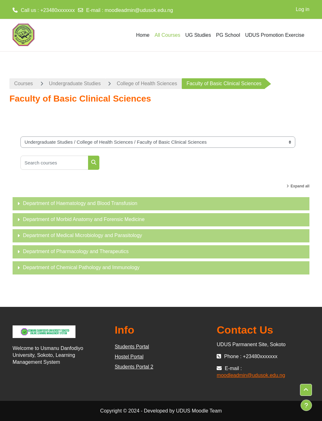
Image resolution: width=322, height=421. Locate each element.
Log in (302, 9)
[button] (306, 390)
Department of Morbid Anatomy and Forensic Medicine (84, 219)
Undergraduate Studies (75, 83)
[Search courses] (54, 163)
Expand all (300, 186)
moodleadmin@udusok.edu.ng (139, 10)
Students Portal (132, 346)
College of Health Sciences (147, 83)
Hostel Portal (129, 356)
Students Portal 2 (134, 366)
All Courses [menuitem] (167, 35)
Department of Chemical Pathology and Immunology (81, 267)
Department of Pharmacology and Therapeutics (76, 251)
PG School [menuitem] (228, 35)
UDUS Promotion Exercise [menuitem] (275, 35)
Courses (23, 83)
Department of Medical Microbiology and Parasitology (82, 235)
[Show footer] (306, 405)
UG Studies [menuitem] (198, 35)
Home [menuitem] (143, 35)
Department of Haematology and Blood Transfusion (80, 203)
